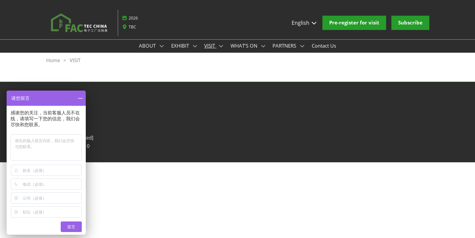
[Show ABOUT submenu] (162, 46)
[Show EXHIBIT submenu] (195, 46)
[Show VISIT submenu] (221, 46)
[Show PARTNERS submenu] (302, 46)
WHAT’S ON (245, 45)
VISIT (210, 45)
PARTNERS (285, 45)
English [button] (304, 22)
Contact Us (324, 45)
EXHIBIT (180, 45)
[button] (354, 23)
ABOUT (148, 45)
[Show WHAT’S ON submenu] (263, 46)
